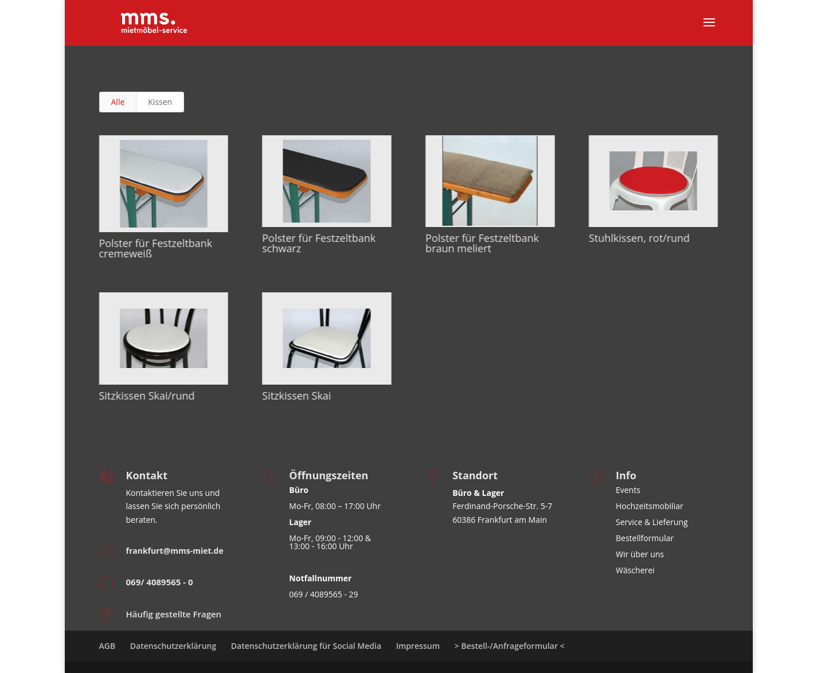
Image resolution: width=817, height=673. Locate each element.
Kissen (160, 101)
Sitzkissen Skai (295, 395)
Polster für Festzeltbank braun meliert (481, 243)
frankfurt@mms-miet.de (175, 550)
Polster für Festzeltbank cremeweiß (155, 248)
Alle (118, 101)
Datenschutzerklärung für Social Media (306, 645)
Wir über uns (640, 554)
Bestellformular (645, 538)
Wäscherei (635, 570)
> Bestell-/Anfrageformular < (510, 645)
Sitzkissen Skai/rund (146, 395)
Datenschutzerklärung (173, 645)
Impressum (418, 645)
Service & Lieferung (652, 522)
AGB (107, 645)
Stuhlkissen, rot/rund (638, 238)
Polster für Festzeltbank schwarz (318, 243)
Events (628, 489)
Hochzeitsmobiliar (649, 505)
